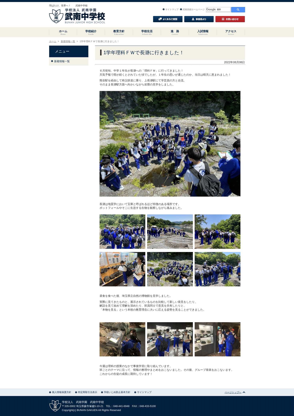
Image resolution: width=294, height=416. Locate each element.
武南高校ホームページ (192, 9)
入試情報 (203, 32)
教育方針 (119, 32)
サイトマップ (170, 9)
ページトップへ (235, 392)
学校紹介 (91, 32)
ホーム (63, 32)
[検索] (218, 9)
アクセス (231, 32)
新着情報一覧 (68, 41)
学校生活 (147, 32)
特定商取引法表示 (86, 392)
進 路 (175, 32)
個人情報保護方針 (60, 392)
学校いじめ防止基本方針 (115, 392)
